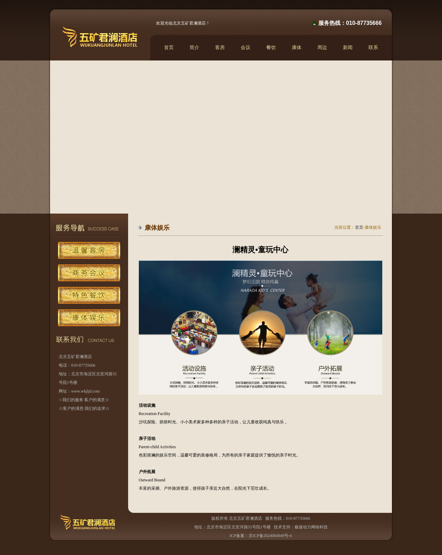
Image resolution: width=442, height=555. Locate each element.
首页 (169, 47)
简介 (194, 47)
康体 (296, 47)
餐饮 (271, 47)
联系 (373, 47)
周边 (322, 47)
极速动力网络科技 (311, 527)
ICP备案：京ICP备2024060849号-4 (260, 535)
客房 (220, 47)
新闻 (348, 47)
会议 (245, 47)
